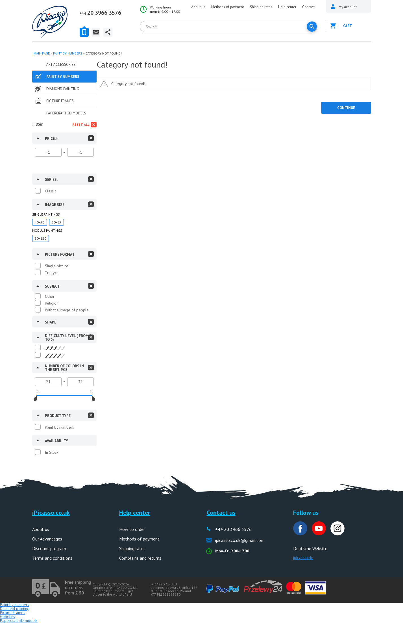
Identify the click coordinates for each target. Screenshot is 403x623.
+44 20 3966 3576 (233, 529)
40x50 (39, 222)
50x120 (40, 238)
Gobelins (7, 616)
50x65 (56, 222)
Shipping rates (261, 7)
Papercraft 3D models (66, 113)
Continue (346, 107)
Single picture (56, 266)
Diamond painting (62, 88)
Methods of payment (227, 7)
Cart (347, 25)
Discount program (49, 548)
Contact (308, 7)
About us (198, 7)
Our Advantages (47, 539)
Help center (287, 7)
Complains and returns (140, 558)
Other (50, 296)
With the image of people (67, 310)
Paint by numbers (67, 53)
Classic (50, 191)
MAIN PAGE (42, 53)
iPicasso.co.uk (51, 512)
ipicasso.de (303, 557)
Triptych (51, 273)
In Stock (51, 452)
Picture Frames (60, 101)
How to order (132, 529)
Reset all (80, 124)
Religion (51, 303)
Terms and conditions (52, 558)
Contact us (221, 512)
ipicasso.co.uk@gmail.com (240, 540)
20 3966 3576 (100, 12)
